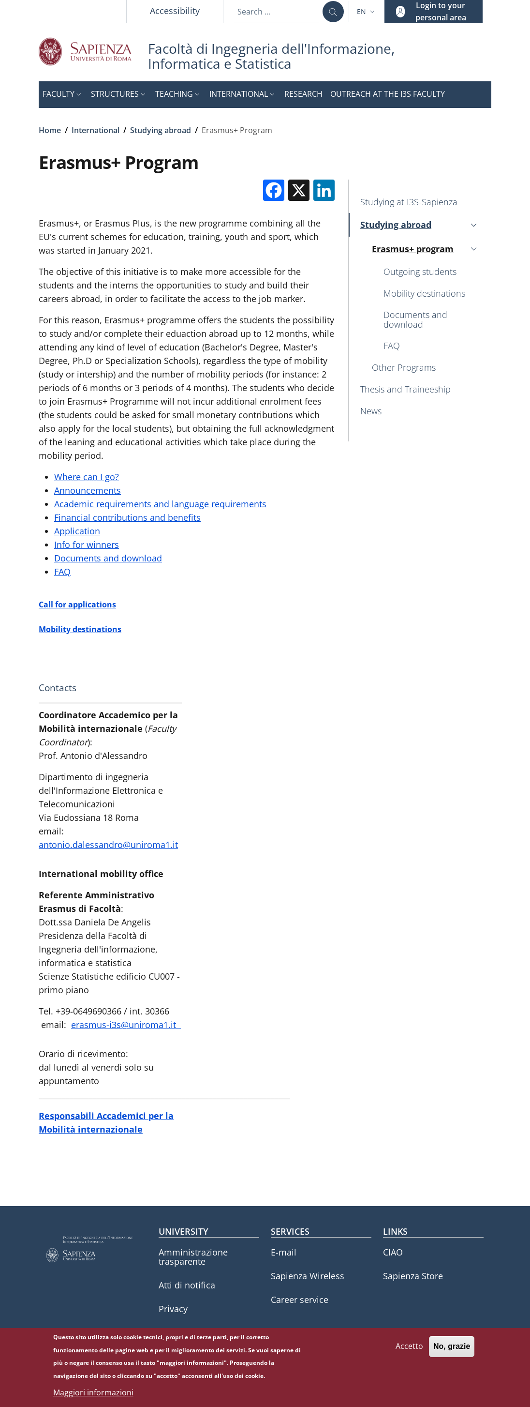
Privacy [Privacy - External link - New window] (173, 1309)
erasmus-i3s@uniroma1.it (126, 1024)
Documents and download (108, 558)
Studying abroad (160, 130)
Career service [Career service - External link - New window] (299, 1299)
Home (50, 130)
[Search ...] (333, 11)
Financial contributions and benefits (127, 517)
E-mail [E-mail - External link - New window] (283, 1252)
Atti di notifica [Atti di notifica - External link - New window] (187, 1285)
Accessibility (175, 10)
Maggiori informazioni (93, 1394)
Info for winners (86, 544)
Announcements (87, 490)
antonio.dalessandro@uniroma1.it (108, 844)
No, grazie (451, 1348)
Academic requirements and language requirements (160, 504)
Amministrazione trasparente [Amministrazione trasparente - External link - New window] (193, 1256)
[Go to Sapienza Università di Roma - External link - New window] (93, 51)
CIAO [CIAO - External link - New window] (393, 1252)
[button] (366, 11)
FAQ (62, 571)
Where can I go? (86, 477)
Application (77, 531)
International (95, 130)
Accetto (409, 1347)
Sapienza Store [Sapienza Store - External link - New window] (413, 1276)
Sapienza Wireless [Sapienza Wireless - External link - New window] (307, 1276)
